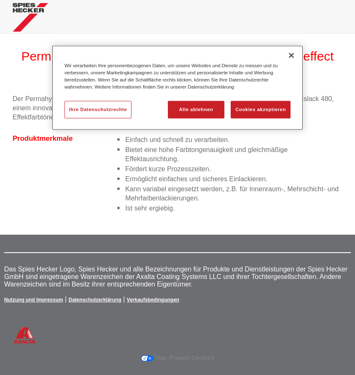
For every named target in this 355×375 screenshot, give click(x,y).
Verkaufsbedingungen (153, 300)
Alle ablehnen (196, 109)
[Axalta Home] (30, 23)
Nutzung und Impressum (33, 300)
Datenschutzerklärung (95, 300)
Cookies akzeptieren (260, 109)
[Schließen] (291, 55)
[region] (177, 87)
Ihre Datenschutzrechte (98, 109)
